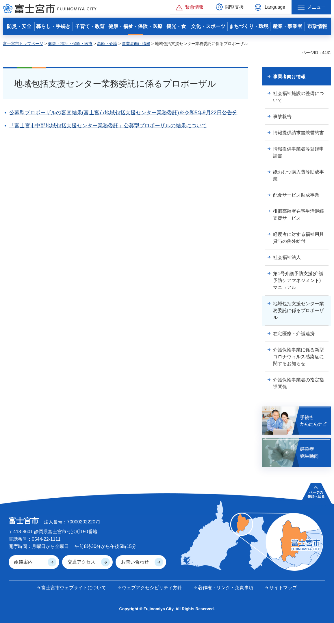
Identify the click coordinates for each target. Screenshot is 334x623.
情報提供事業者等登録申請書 (298, 152)
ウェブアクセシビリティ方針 (152, 587)
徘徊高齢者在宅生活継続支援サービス (298, 215)
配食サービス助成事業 (296, 195)
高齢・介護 (107, 43)
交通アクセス (81, 561)
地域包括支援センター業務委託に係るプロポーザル (298, 310)
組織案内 (23, 561)
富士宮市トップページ (23, 43)
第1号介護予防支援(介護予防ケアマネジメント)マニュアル (298, 280)
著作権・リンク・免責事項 (225, 587)
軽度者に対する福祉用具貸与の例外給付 (298, 238)
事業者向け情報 (136, 43)
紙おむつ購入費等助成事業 (298, 175)
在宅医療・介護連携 (294, 333)
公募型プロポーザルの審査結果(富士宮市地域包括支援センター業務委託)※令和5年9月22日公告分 (123, 112)
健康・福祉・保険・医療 (70, 43)
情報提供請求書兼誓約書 (298, 132)
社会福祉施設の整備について (298, 97)
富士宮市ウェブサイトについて (73, 587)
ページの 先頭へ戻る (316, 494)
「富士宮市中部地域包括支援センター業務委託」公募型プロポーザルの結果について (108, 125)
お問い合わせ (135, 561)
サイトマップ (283, 587)
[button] (190, 7)
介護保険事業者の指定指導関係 (298, 383)
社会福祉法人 (287, 257)
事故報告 (282, 116)
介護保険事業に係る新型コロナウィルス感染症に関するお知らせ (298, 356)
